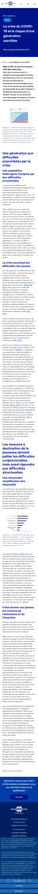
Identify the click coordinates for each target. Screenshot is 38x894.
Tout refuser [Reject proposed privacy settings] (19, 885)
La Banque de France (19, 825)
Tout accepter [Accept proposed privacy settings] (19, 881)
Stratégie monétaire (19, 833)
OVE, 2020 (17, 340)
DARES (18, 350)
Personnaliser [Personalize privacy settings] (19, 891)
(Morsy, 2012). (15, 405)
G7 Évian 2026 (19, 822)
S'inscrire (19, 797)
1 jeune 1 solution (19, 554)
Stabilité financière (19, 836)
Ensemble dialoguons (19, 819)
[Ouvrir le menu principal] (3, 4)
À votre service (19, 829)
